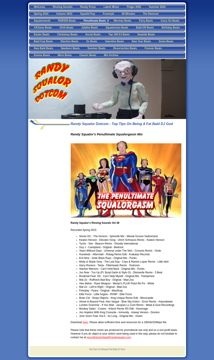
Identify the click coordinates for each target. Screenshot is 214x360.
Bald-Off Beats (145, 27)
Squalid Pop (87, 13)
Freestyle (108, 13)
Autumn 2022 (64, 13)
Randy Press (88, 6)
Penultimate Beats (95, 20)
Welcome (39, 6)
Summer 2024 (157, 6)
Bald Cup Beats (43, 41)
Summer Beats (96, 48)
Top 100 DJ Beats (119, 34)
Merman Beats (122, 20)
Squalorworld (42, 20)
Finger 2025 (134, 6)
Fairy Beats (146, 20)
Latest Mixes (111, 6)
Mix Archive (111, 55)
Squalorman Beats (117, 27)
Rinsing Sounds (62, 6)
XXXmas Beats (43, 27)
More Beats (65, 55)
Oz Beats (91, 41)
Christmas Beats (67, 34)
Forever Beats (153, 48)
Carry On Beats (170, 20)
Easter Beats (42, 34)
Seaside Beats (146, 34)
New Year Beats (141, 41)
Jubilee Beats (89, 27)
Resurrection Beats (125, 48)
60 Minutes (128, 13)
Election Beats (69, 41)
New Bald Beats (43, 48)
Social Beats (93, 34)
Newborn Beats (70, 48)
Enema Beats (42, 55)
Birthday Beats (171, 27)
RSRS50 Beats (67, 20)
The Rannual (150, 13)
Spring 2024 (41, 13)
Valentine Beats (114, 41)
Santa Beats (166, 41)
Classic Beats (87, 55)
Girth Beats (67, 27)
